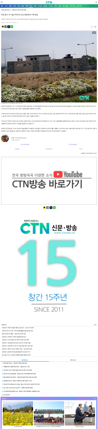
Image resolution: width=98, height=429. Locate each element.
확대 (94, 32)
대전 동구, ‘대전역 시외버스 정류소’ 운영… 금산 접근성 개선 (17, 349)
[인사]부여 (6, 395)
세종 (35, 6)
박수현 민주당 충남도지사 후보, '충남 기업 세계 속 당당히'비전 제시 (21, 384)
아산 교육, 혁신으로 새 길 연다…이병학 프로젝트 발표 (17, 388)
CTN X (80, 149)
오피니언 (72, 6)
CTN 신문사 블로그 (25, 144)
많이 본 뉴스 (73, 360)
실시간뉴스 (25, 360)
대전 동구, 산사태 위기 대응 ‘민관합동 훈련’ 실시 (14, 337)
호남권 (51, 6)
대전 (31, 6)
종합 (2, 6)
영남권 (45, 6)
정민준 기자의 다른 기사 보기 (89, 153)
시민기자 (79, 6)
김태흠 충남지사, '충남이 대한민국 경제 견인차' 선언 (17, 381)
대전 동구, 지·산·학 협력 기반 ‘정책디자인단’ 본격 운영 (15, 340)
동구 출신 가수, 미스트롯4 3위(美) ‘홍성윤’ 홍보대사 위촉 (16, 355)
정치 (6, 6)
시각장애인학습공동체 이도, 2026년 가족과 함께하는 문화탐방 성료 (21, 391)
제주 (55, 6)
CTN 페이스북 (49, 149)
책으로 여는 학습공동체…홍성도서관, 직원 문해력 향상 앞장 (19, 374)
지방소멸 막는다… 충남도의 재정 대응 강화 (14, 363)
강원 (59, 6)
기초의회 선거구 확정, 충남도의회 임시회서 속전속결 (17, 370)
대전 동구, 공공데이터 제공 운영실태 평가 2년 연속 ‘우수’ (16, 352)
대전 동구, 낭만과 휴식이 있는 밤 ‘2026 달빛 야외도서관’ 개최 (17, 346)
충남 (22, 6)
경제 (10, 6)
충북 (27, 6)
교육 (18, 6)
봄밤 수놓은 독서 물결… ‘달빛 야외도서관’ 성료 (14, 334)
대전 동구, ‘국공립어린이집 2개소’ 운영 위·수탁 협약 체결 (16, 343)
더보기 (95, 324)
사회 (14, 6)
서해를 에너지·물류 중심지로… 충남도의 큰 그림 (16, 367)
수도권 (40, 6)
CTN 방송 (17, 149)
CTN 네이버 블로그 (73, 144)
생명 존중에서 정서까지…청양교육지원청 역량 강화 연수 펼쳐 (19, 377)
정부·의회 (65, 6)
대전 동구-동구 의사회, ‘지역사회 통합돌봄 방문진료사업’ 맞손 (17, 331)
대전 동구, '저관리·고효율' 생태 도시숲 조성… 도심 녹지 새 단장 (18, 328)
